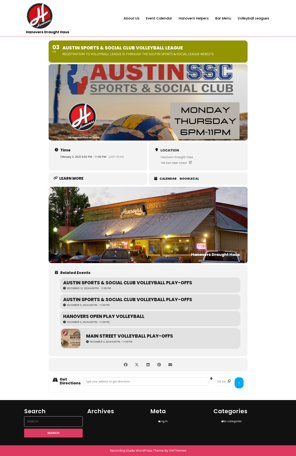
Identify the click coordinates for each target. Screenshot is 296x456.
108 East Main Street (174, 163)
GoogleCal (189, 179)
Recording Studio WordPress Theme (137, 450)
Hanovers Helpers (194, 18)
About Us (131, 18)
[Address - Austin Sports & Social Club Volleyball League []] (146, 381)
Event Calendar (159, 18)
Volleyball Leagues (253, 18)
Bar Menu (223, 18)
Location (170, 150)
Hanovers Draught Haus (47, 32)
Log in (164, 421)
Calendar (168, 179)
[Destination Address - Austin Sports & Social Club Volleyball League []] (223, 381)
